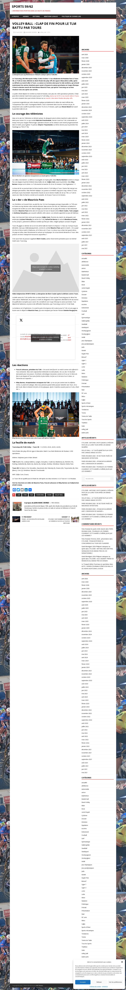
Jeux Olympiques (87, 341)
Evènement (85, 308)
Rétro (83, 396)
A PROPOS (105, 986)
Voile (83, 426)
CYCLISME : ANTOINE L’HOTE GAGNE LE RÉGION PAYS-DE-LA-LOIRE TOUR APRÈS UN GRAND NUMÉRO (97, 445)
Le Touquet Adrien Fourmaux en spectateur (95, 564)
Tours (49, 495)
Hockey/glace (86, 334)
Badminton (85, 271)
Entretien (84, 298)
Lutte (83, 370)
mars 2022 (85, 215)
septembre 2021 (87, 235)
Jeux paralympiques (88, 344)
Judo (83, 347)
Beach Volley (86, 278)
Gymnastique (86, 318)
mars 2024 (85, 137)
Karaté (84, 350)
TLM (31, 495)
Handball (84, 324)
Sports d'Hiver (86, 403)
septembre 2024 (87, 117)
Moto (83, 373)
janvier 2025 (85, 104)
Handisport (85, 327)
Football (84, 311)
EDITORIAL (36, 16)
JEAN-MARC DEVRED (31, 32)
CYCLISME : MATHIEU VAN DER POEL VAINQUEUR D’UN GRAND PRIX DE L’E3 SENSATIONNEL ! (97, 551)
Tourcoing (40, 495)
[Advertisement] (98, 34)
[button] (122, 962)
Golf (83, 314)
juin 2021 (84, 245)
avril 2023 (85, 173)
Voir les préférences (115, 982)
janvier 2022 (85, 222)
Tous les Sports (87, 419)
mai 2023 (85, 169)
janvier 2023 (85, 183)
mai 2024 (85, 130)
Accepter (83, 982)
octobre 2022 (86, 192)
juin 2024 (84, 127)
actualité (84, 258)
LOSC (83, 367)
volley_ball (43, 32)
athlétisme (85, 262)
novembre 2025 (87, 71)
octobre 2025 (86, 74)
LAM (18, 495)
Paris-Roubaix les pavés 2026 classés (93, 529)
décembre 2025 (87, 68)
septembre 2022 (87, 196)
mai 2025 (85, 91)
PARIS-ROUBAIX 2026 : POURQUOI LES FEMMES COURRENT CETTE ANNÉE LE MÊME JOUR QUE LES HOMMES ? (97, 469)
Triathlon (84, 423)
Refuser (99, 982)
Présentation (86, 387)
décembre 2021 (87, 225)
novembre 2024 (87, 110)
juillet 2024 (85, 123)
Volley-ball (59, 495)
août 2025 (85, 81)
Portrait (84, 383)
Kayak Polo (85, 354)
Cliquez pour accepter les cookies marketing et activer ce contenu (45, 268)
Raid (83, 390)
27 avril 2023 (18, 32)
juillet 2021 (85, 242)
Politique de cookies (95, 986)
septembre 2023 (87, 156)
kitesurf (84, 357)
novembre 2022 (87, 189)
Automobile (85, 265)
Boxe (83, 285)
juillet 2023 (85, 163)
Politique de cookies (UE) (71, 16)
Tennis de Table (87, 416)
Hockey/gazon (86, 331)
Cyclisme (84, 291)
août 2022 (85, 199)
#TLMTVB (28, 337)
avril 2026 (85, 54)
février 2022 (85, 219)
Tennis (84, 413)
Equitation (85, 301)
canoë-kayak (86, 288)
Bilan (83, 281)
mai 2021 (85, 248)
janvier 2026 (85, 64)
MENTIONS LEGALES (51, 16)
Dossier (84, 294)
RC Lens (84, 393)
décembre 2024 (87, 107)
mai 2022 (85, 209)
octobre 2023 (86, 153)
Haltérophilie (86, 321)
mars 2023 (85, 176)
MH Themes (39, 985)
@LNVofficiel (24, 339)
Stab (25, 495)
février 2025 (85, 100)
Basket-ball (85, 275)
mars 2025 (85, 97)
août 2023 (85, 160)
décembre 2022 (87, 186)
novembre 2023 (87, 150)
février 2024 (85, 140)
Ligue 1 (84, 360)
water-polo (85, 433)
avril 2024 (85, 133)
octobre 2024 (86, 114)
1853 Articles (55, 503)
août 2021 (85, 238)
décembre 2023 (87, 146)
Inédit (83, 337)
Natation (84, 377)
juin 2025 (84, 87)
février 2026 (85, 61)
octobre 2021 (86, 232)
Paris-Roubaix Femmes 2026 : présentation (95, 539)
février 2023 (85, 179)
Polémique (85, 380)
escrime (84, 304)
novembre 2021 (87, 229)
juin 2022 (84, 206)
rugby (83, 400)
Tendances (85, 410)
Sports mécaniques (88, 406)
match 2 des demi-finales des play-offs (58, 98)
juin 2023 (84, 166)
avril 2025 (85, 94)
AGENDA (26, 16)
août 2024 (85, 120)
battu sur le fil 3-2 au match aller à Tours (64, 96)
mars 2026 (85, 58)
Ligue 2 (84, 363)
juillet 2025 (85, 84)
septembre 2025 (87, 77)
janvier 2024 (85, 143)
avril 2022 (85, 212)
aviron (84, 268)
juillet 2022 (85, 202)
